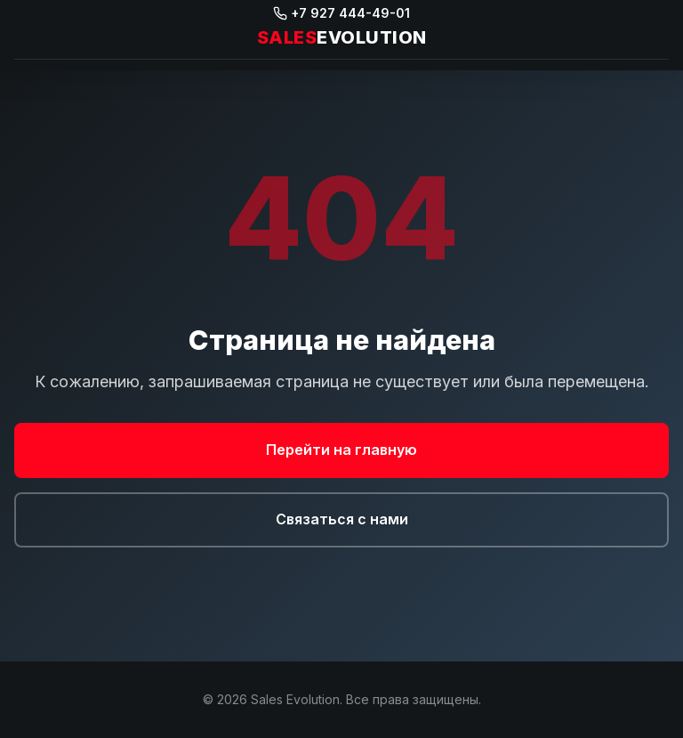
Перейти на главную (341, 449)
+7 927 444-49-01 (341, 12)
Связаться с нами (342, 519)
